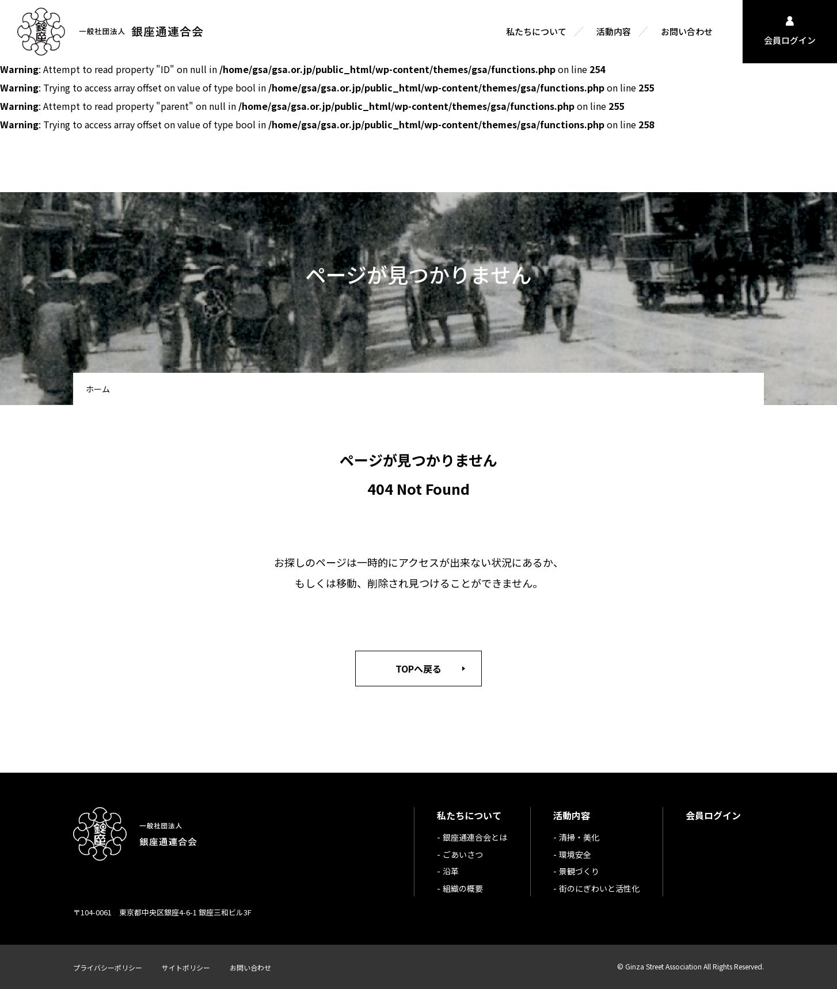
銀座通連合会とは (475, 837)
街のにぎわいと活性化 (599, 888)
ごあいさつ (463, 854)
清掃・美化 (579, 837)
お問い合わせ (250, 967)
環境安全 (575, 854)
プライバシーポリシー (107, 967)
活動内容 (571, 815)
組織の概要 (463, 888)
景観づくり (579, 871)
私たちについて (469, 815)
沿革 (451, 871)
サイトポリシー (186, 967)
